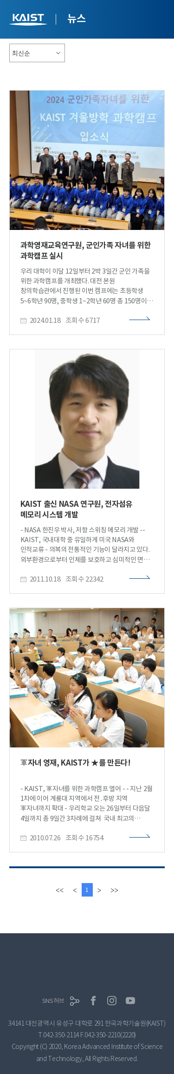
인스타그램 (111, 1000)
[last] (114, 890)
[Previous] (74, 890)
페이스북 (93, 1000)
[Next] (99, 890)
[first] (59, 890)
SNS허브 (53, 1001)
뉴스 (76, 18)
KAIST (29, 20)
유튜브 (130, 1000)
